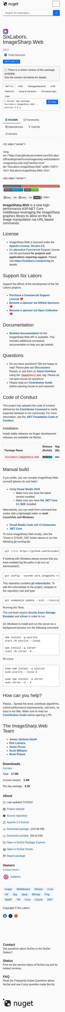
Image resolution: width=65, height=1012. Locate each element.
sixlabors (15, 876)
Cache (38, 899)
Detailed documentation (24, 333)
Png (47, 894)
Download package (18, 829)
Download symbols (18, 835)
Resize (39, 889)
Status (8, 960)
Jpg (15, 894)
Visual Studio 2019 (28, 489)
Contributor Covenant (33, 409)
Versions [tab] (11, 134)
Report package (16, 855)
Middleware (23, 889)
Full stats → (9, 768)
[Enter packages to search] (28, 13)
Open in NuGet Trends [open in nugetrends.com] (20, 849)
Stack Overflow (46, 371)
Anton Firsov (17, 746)
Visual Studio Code (21, 525)
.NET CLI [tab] (9, 86)
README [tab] (11, 119)
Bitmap (36, 894)
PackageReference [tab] (37, 86)
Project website (16, 809)
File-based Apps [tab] (48, 91)
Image (8, 889)
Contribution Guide (40, 382)
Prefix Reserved (17, 55)
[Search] (56, 13)
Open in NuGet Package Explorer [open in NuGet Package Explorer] (26, 842)
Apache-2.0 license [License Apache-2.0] (18, 822)
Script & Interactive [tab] (27, 91)
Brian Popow (17, 754)
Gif (6, 894)
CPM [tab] (52, 86)
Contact (9, 944)
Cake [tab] (7, 96)
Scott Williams (18, 750)
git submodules (40, 583)
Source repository (17, 815)
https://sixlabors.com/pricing (32, 260)
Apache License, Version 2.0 (27, 246)
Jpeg (24, 894)
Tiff (18, 899)
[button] (52, 102)
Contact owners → (12, 869)
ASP (49, 899)
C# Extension (47, 525)
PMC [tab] (20, 86)
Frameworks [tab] (31, 119)
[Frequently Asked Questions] (6, 976)
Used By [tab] (34, 127)
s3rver (24, 616)
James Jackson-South (23, 739)
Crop (50, 889)
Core (27, 899)
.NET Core (15, 528)
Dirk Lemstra (17, 743)
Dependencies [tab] (14, 127)
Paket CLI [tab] (9, 91)
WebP (8, 899)
